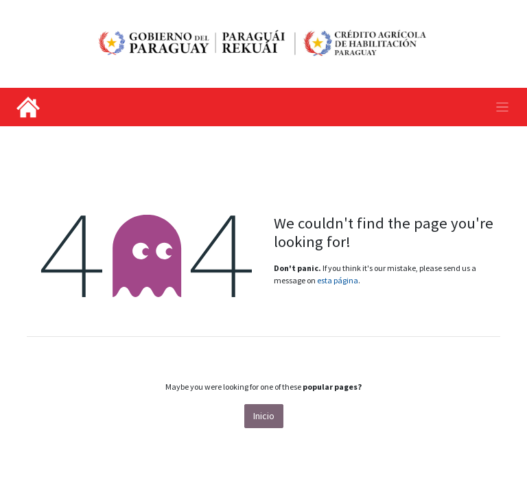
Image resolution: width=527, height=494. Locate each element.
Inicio (263, 416)
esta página (337, 280)
